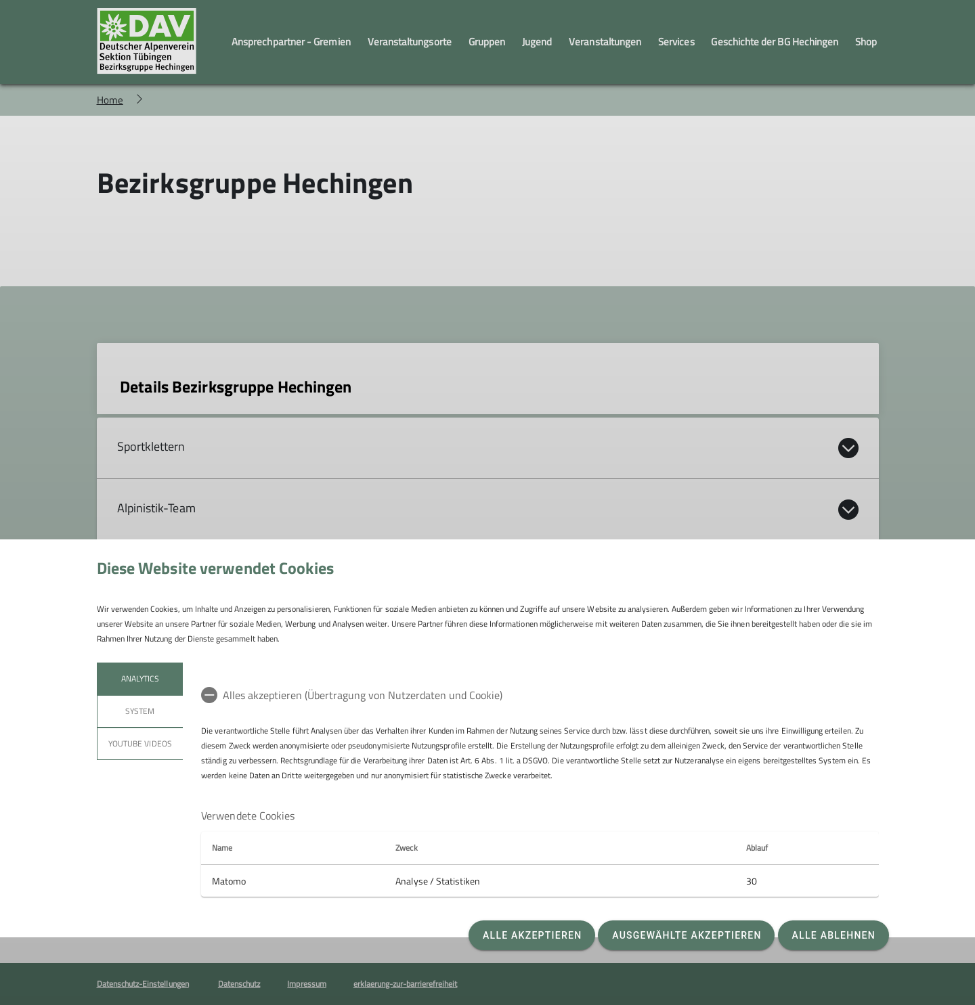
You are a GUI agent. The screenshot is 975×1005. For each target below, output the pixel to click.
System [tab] (139, 711)
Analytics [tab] (139, 678)
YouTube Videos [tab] (140, 743)
